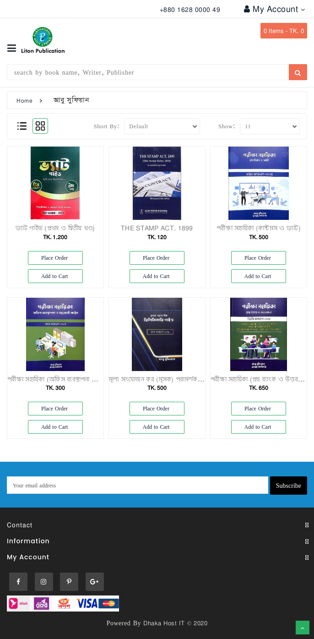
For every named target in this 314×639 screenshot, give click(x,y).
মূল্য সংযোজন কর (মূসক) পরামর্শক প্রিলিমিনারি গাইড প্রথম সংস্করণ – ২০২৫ (203, 379)
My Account (274, 9)
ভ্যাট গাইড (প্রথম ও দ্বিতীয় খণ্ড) (55, 228)
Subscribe (288, 485)
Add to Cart (55, 276)
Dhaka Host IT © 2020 (175, 623)
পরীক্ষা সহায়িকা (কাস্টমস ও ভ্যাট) (259, 228)
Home (24, 100)
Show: (226, 126)
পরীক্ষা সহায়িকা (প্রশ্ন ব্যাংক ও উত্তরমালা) (261, 379)
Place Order (55, 257)
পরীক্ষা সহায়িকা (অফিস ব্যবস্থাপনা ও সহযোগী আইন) (71, 379)
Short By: (107, 126)
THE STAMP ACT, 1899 (157, 228)
